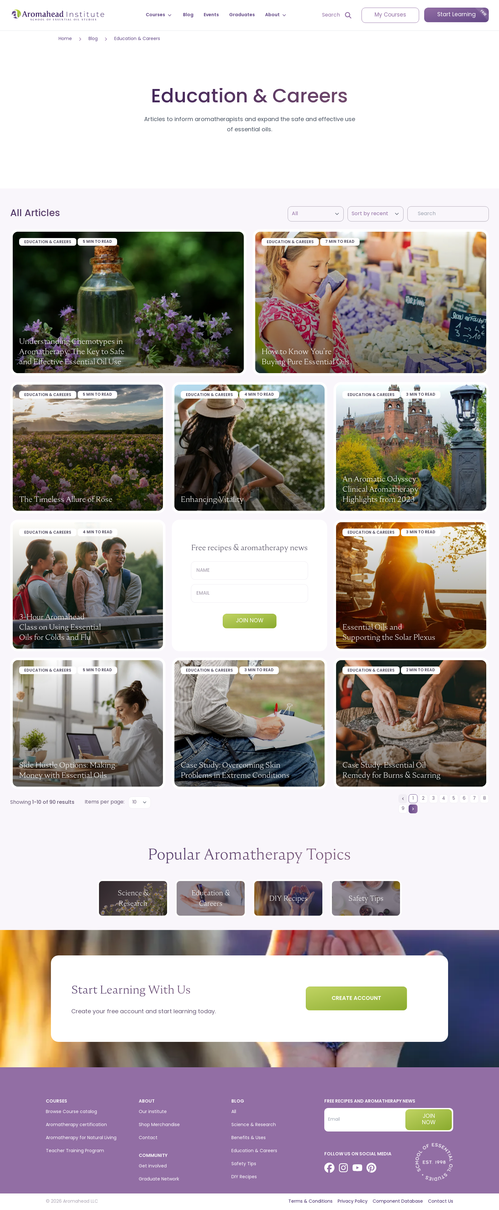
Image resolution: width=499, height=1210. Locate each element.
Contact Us (440, 1201)
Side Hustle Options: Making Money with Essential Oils (67, 770)
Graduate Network (159, 1179)
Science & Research (253, 1125)
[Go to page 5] (453, 798)
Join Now (250, 621)
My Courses (390, 15)
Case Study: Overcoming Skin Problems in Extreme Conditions (235, 770)
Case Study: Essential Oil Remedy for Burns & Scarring (391, 770)
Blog (188, 15)
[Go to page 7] (474, 798)
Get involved (153, 1166)
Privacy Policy (353, 1201)
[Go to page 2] (423, 798)
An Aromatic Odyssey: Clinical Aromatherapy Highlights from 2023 (380, 489)
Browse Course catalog (71, 1112)
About (276, 15)
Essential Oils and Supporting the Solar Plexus (388, 632)
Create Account (356, 998)
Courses (159, 15)
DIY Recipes (244, 1177)
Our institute (153, 1112)
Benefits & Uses (248, 1138)
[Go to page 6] (464, 798)
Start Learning (456, 14)
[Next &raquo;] (413, 808)
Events (211, 15)
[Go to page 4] (443, 798)
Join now (429, 1119)
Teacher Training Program (75, 1151)
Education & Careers (137, 39)
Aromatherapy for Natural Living (81, 1138)
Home (65, 39)
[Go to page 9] (402, 808)
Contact (148, 1138)
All (233, 1112)
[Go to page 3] (433, 798)
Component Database (398, 1201)
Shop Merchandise (159, 1125)
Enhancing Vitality (212, 499)
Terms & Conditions (310, 1201)
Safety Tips (243, 1164)
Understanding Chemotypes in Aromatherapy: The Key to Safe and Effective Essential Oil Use (71, 351)
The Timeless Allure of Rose (65, 499)
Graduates (242, 15)
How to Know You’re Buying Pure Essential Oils (305, 356)
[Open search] (336, 15)
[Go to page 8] (484, 798)
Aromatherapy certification (76, 1125)
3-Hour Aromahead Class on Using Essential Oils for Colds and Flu (60, 627)
